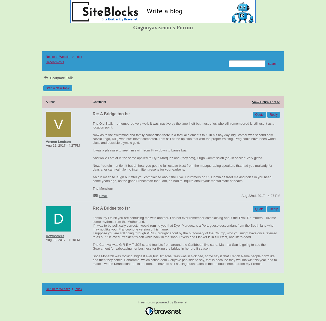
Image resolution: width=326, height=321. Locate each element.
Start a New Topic (58, 88)
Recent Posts (55, 62)
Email (103, 196)
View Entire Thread (266, 102)
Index (78, 57)
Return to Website (58, 57)
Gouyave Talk (58, 78)
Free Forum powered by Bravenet (163, 302)
